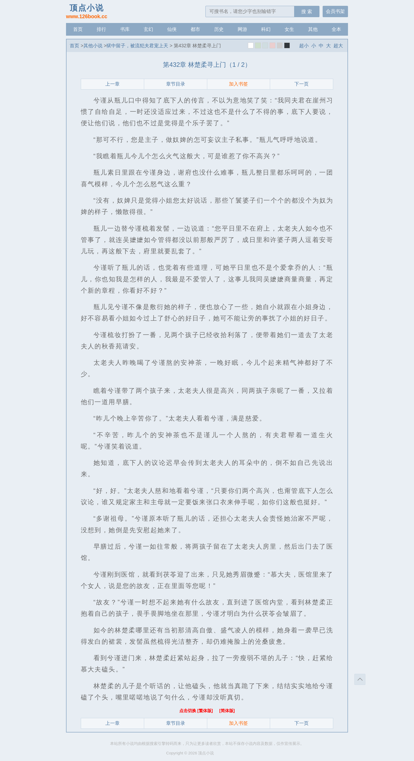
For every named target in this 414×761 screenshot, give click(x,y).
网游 (242, 29)
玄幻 (148, 29)
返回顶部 (359, 679)
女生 (289, 29)
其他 (313, 29)
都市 (195, 29)
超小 (304, 45)
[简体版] (227, 710)
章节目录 (175, 84)
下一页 (301, 84)
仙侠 (172, 29)
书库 (125, 29)
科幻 (266, 29)
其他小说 (92, 45)
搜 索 (306, 11)
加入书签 (238, 84)
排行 (101, 29)
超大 (338, 45)
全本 (336, 29)
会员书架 (335, 11)
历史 (219, 29)
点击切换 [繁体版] (196, 710)
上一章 (112, 84)
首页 (78, 29)
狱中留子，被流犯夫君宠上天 (137, 45)
